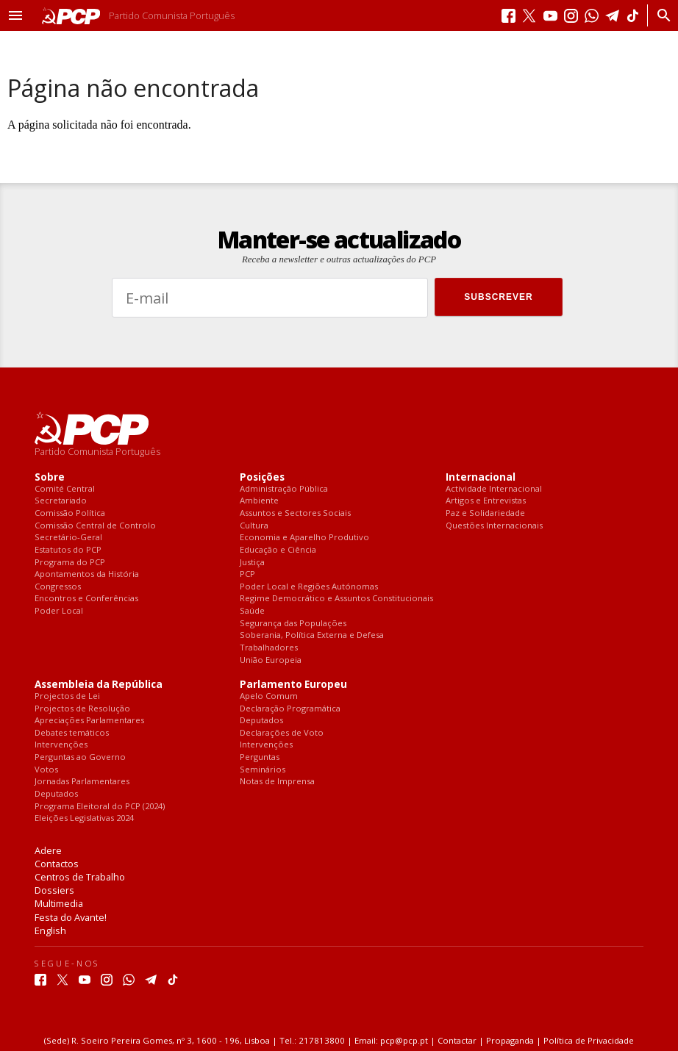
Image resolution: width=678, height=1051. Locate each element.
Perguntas (259, 757)
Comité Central (65, 489)
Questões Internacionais (494, 526)
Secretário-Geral (68, 538)
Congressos (58, 587)
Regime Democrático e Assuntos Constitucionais (336, 599)
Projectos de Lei (67, 696)
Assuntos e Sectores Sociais (295, 513)
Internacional (480, 477)
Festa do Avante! (71, 917)
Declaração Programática (290, 709)
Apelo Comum (269, 696)
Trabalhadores (269, 648)
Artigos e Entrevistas (486, 501)
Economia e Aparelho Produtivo (304, 538)
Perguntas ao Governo (80, 757)
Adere (48, 850)
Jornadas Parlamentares (82, 782)
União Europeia (270, 660)
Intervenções (61, 745)
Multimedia (59, 903)
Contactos (57, 863)
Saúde (252, 611)
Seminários (262, 770)
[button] (15, 15)
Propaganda (510, 1040)
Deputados (56, 794)
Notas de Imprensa (277, 782)
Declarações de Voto (282, 733)
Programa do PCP (70, 563)
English (50, 930)
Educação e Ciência (278, 550)
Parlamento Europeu (293, 684)
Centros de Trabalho (80, 876)
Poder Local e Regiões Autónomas (309, 587)
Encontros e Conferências (86, 599)
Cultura (254, 526)
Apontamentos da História (87, 574)
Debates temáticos (72, 733)
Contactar (457, 1040)
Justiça (252, 563)
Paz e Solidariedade (485, 513)
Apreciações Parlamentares (89, 721)
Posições (262, 477)
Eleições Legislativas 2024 (84, 818)
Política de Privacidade (588, 1040)
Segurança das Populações (293, 624)
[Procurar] (660, 15)
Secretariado (61, 501)
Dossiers (54, 890)
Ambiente (259, 501)
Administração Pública (284, 489)
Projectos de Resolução (82, 709)
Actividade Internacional (494, 489)
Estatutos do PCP (68, 550)
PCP (247, 574)
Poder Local (59, 611)
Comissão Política (70, 513)
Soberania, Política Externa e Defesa (312, 635)
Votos (46, 770)
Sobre (50, 477)
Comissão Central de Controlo (95, 526)
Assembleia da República (99, 684)
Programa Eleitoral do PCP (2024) (100, 807)
